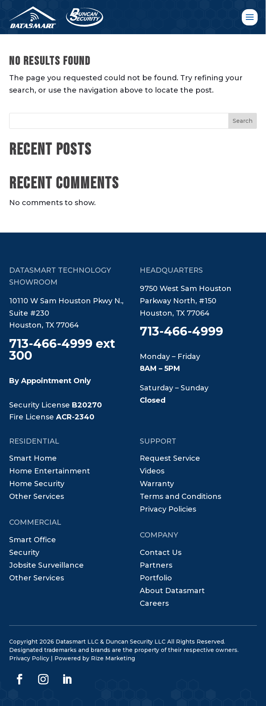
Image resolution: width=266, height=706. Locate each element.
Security (24, 553)
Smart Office (32, 540)
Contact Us (160, 553)
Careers (154, 604)
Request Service (170, 459)
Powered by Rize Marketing (94, 658)
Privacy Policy (29, 658)
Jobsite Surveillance (46, 566)
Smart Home (33, 459)
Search (243, 120)
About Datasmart (172, 591)
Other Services (36, 497)
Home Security (36, 484)
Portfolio (156, 578)
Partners (156, 566)
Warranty (157, 484)
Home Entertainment (49, 471)
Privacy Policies (168, 510)
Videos (152, 471)
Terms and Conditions (180, 497)
